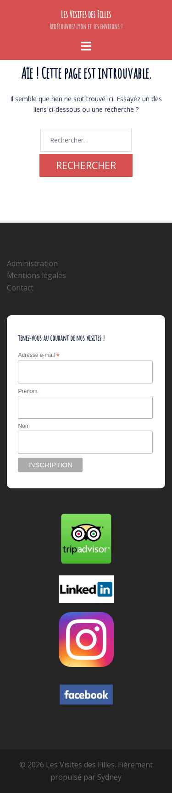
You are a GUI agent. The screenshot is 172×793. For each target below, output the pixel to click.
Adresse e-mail (38, 355)
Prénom (27, 391)
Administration (32, 263)
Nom (23, 426)
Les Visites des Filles (86, 14)
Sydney (109, 777)
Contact (20, 288)
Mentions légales (36, 275)
